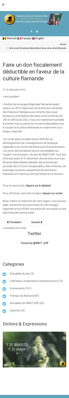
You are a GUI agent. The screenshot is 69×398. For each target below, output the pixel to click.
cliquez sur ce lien (52, 193)
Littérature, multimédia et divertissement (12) (36, 281)
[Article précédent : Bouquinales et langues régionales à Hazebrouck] (14, 222)
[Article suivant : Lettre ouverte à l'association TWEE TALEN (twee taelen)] (37, 222)
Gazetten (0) (17, 310)
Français (24, 38)
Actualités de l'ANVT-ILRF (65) (27, 303)
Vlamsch (10, 38)
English (38, 38)
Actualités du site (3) (22, 273)
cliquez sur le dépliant (38, 185)
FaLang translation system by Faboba (14, 228)
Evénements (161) (20, 288)
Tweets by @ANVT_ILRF (34, 243)
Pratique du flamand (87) (24, 295)
